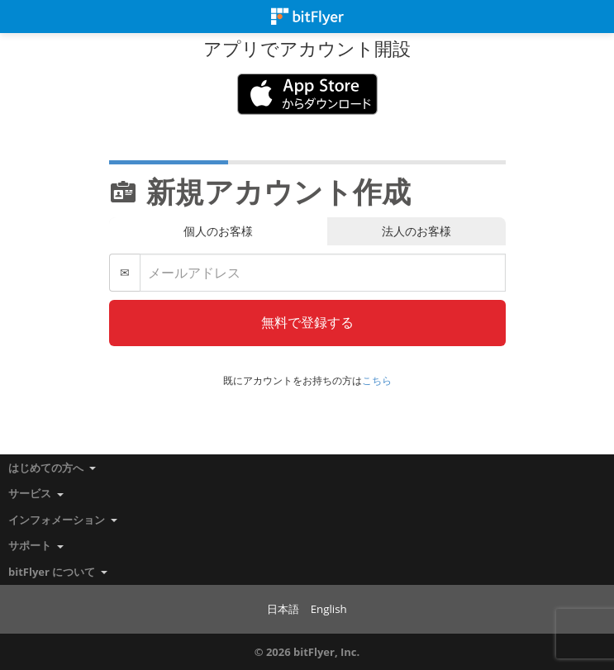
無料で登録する (307, 322)
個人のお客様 (218, 231)
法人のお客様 (416, 231)
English (329, 608)
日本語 (283, 608)
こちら (377, 380)
